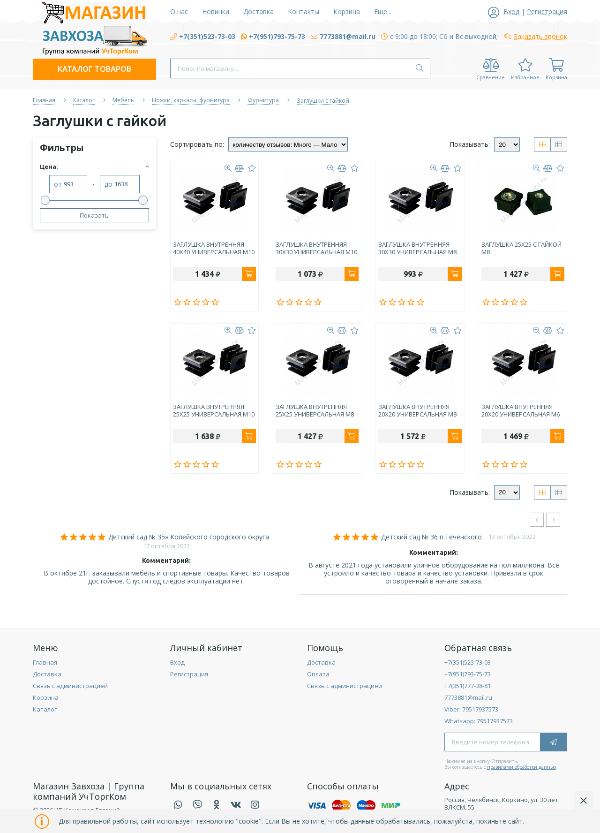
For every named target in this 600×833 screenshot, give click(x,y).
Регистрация (189, 674)
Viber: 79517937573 (471, 709)
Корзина (46, 697)
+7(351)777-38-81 (467, 686)
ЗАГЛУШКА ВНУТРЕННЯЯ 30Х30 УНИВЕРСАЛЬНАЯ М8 (417, 248)
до (108, 185)
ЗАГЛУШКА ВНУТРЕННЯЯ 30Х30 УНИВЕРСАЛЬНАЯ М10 (316, 248)
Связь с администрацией (70, 686)
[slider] (45, 200)
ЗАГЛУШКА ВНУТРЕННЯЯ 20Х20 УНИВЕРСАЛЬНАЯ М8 (417, 410)
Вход (177, 662)
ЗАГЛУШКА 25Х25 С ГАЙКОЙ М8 (521, 248)
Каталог (45, 709)
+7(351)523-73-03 (467, 662)
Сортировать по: (197, 144)
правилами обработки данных (521, 767)
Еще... (382, 11)
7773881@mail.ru (468, 697)
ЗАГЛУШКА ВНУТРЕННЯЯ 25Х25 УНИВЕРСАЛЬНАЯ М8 (315, 410)
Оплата (318, 674)
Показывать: (470, 144)
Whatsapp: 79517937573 (478, 721)
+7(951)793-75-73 (467, 674)
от (58, 185)
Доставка (47, 674)
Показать (94, 215)
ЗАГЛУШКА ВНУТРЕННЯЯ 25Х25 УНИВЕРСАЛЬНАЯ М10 (214, 410)
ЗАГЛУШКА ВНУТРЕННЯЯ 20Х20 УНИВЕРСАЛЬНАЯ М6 (520, 410)
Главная (45, 662)
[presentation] (537, 520)
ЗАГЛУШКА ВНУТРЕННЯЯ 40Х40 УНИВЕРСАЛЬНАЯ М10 (214, 248)
